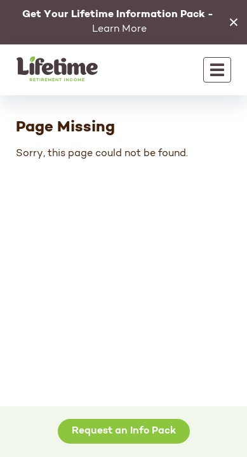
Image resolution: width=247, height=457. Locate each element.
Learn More (117, 22)
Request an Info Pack (124, 431)
